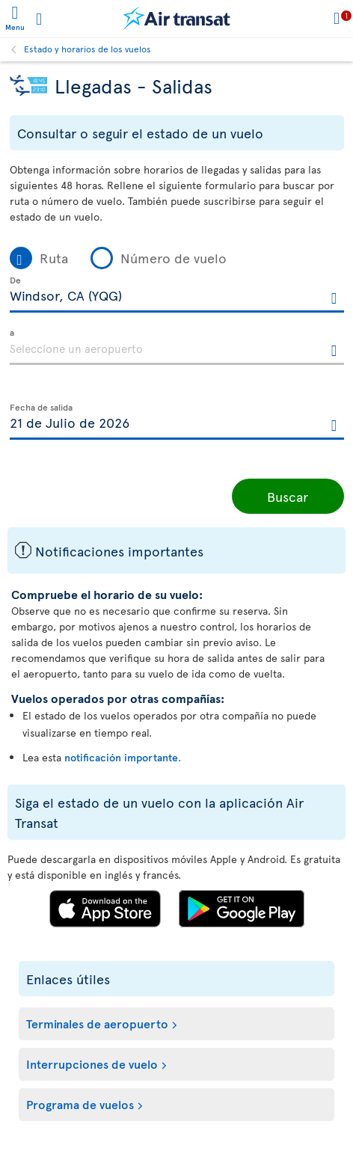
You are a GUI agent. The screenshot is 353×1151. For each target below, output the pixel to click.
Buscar (287, 496)
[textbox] (177, 295)
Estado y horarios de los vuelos (87, 49)
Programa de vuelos (80, 1104)
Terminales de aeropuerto (97, 1023)
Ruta (54, 257)
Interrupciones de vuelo (92, 1063)
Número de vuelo (173, 257)
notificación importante (121, 757)
